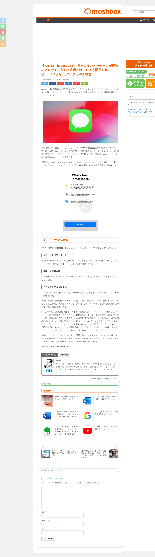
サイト (44, 529)
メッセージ (114, 379)
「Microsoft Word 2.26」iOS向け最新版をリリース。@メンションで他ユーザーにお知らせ (66, 414)
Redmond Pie (63, 346)
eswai (67, 79)
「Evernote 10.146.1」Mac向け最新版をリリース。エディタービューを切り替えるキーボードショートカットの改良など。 (67, 430)
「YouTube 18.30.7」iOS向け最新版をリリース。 (106, 428)
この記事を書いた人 (50, 355)
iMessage (96, 379)
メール (45, 520)
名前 (44, 512)
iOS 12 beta (105, 379)
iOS (60, 79)
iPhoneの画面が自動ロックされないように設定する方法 (66, 398)
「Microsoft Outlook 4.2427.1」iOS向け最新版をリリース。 (107, 398)
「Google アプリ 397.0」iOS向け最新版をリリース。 (107, 413)
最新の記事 (64, 355)
